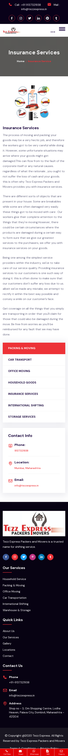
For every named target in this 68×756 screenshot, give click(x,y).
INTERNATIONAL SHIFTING (26, 405)
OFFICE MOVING (19, 371)
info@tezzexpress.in (34, 9)
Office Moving (11, 591)
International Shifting (15, 604)
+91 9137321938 (31, 5)
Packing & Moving (14, 585)
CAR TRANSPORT (20, 360)
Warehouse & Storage (17, 610)
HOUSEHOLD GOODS (22, 382)
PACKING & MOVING (21, 348)
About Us (9, 631)
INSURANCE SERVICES (23, 394)
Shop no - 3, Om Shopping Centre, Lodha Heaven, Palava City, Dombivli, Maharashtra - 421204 (36, 712)
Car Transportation (14, 598)
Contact (8, 656)
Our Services (11, 637)
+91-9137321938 (19, 682)
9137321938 (21, 450)
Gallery (7, 643)
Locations (9, 650)
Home (20, 61)
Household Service (14, 579)
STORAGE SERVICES (22, 417)
